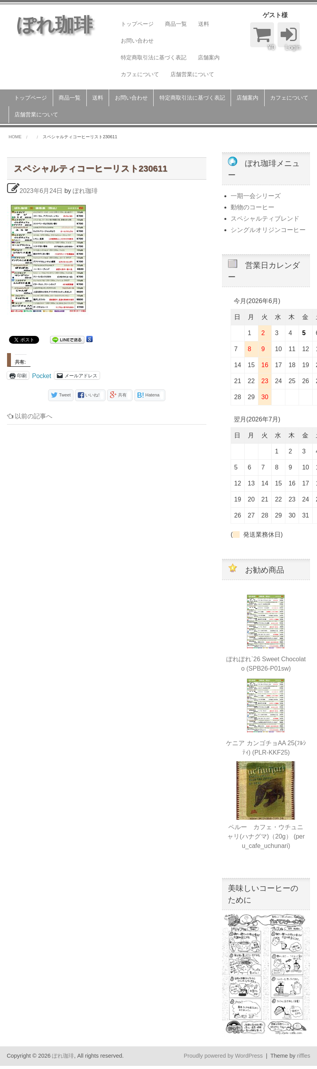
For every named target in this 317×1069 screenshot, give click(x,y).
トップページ (137, 24)
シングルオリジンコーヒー (268, 230)
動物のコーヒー (252, 207)
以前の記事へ (29, 416)
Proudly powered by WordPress (223, 1056)
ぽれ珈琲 (85, 190)
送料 (203, 24)
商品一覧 (176, 24)
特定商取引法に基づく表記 (153, 57)
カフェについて (140, 74)
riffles (303, 1056)
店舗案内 (209, 57)
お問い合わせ (137, 40)
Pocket (41, 376)
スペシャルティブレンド (265, 218)
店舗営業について (192, 74)
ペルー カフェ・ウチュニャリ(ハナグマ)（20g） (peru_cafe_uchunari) (265, 836)
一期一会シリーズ (256, 196)
